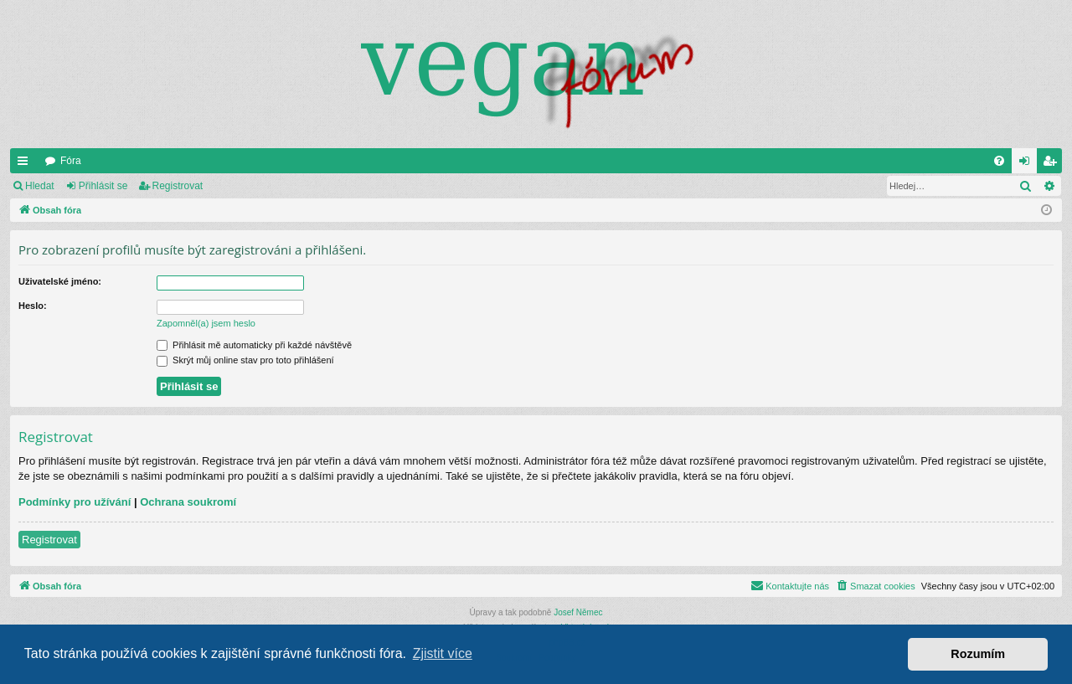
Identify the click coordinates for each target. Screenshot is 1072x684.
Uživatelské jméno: (59, 281)
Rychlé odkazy (26, 164)
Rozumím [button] (978, 654)
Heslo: (32, 306)
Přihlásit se (103, 186)
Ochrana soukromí (188, 502)
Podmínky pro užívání (74, 502)
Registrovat (178, 186)
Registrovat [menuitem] (1053, 164)
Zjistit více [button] (442, 653)
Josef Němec (578, 612)
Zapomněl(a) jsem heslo (206, 323)
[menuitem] (999, 160)
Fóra (70, 161)
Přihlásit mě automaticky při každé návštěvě (254, 345)
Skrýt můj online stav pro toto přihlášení (245, 360)
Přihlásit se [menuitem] (1028, 164)
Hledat (39, 186)
